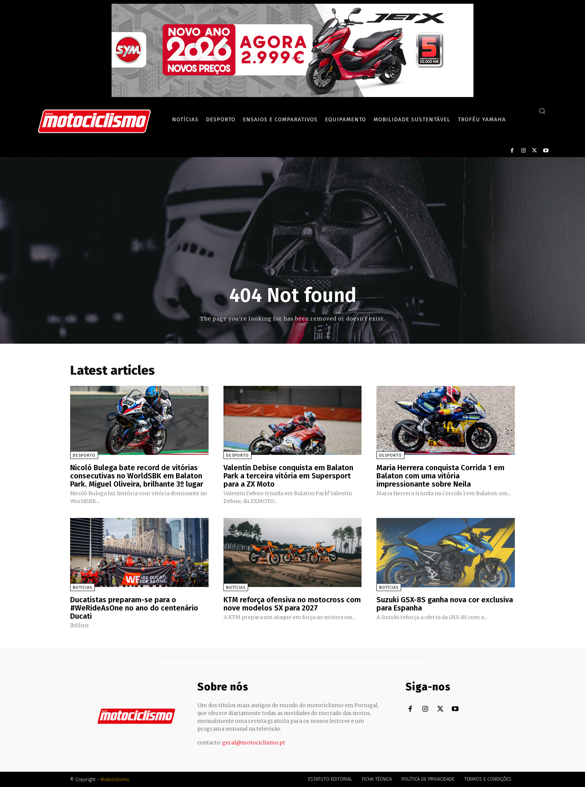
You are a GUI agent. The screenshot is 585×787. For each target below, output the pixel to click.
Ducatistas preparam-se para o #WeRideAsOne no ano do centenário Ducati (134, 608)
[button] (542, 111)
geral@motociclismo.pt (253, 742)
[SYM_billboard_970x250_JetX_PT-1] (292, 95)
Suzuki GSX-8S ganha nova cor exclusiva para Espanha (444, 603)
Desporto (84, 455)
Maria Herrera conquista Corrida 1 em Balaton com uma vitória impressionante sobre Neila (440, 475)
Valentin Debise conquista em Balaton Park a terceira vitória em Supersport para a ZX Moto (288, 475)
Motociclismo (114, 779)
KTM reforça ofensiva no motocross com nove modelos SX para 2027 (292, 603)
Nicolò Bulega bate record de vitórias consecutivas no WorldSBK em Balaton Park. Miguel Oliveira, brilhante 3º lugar (136, 475)
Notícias (82, 587)
